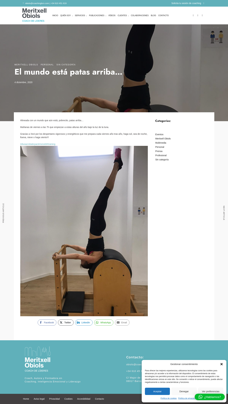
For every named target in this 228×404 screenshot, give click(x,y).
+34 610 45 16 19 (137, 371)
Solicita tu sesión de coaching (187, 3)
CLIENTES (122, 16)
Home (26, 399)
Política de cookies (169, 398)
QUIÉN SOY (65, 16)
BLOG (153, 15)
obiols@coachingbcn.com (37, 3)
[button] (221, 364)
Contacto (99, 399)
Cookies (68, 399)
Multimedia (160, 142)
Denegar (184, 391)
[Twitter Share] (65, 322)
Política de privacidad (187, 398)
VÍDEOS (111, 15)
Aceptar (157, 391)
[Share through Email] (122, 322)
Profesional (160, 155)
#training (51, 144)
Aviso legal (39, 399)
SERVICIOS (80, 16)
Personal (47, 65)
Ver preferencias (210, 391)
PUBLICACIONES (96, 16)
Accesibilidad (83, 399)
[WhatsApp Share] (104, 322)
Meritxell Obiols (26, 65)
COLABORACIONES (140, 15)
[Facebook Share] (47, 322)
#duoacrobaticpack (29, 144)
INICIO (55, 15)
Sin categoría (66, 65)
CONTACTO (163, 15)
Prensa (158, 151)
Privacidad (54, 399)
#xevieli (43, 144)
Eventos (159, 134)
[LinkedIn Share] (84, 322)
